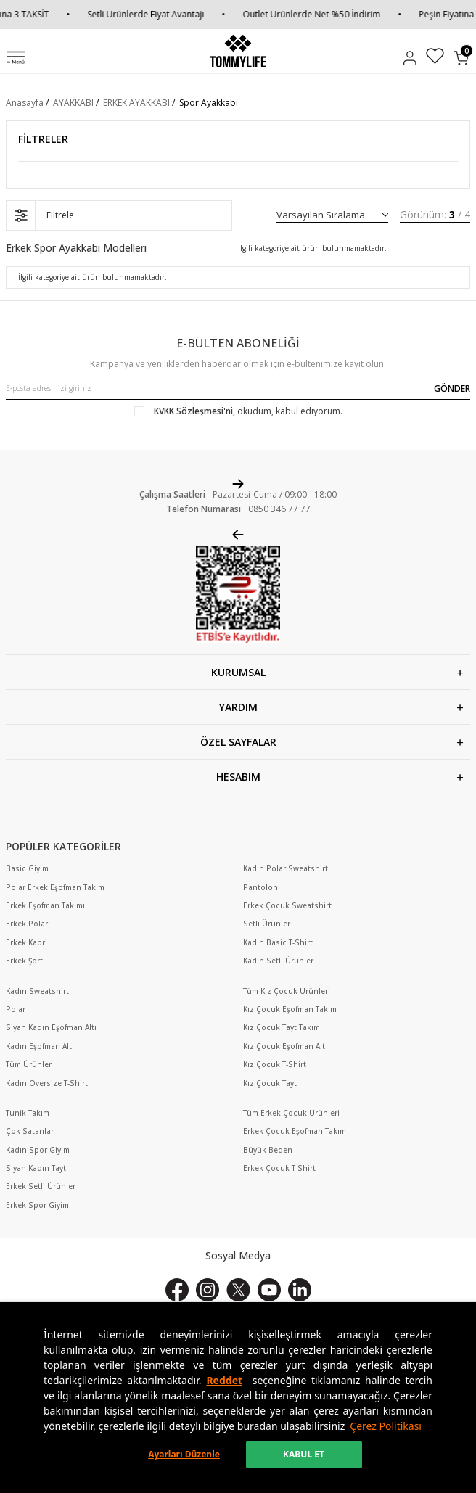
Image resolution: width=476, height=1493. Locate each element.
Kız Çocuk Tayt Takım (281, 1027)
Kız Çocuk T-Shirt (274, 1064)
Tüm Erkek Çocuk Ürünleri (291, 1113)
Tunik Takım (27, 1113)
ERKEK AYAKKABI (136, 102)
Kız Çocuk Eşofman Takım (290, 1009)
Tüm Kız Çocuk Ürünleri (286, 991)
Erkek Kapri (26, 942)
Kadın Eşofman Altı (40, 1046)
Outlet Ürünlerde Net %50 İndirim (318, 14)
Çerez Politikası (386, 1426)
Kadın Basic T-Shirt (278, 942)
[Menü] (15, 58)
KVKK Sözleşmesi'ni (193, 411)
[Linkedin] (299, 1289)
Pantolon (260, 887)
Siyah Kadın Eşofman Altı (51, 1027)
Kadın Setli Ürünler (278, 961)
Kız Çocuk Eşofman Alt (284, 1046)
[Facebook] (177, 1289)
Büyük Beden (267, 1150)
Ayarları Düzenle (184, 1454)
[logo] (237, 51)
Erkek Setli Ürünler (40, 1186)
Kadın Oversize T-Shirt (47, 1083)
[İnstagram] (207, 1289)
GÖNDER (452, 388)
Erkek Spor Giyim (37, 1205)
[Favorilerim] (435, 57)
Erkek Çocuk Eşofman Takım (294, 1131)
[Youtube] (269, 1289)
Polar (15, 1009)
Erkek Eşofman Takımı (45, 905)
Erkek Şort (24, 961)
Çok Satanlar (30, 1131)
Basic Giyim (27, 868)
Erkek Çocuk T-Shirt (279, 1168)
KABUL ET (303, 1454)
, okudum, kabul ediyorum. (238, 411)
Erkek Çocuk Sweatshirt (287, 905)
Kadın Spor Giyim (38, 1150)
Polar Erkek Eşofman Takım (55, 887)
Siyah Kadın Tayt (36, 1168)
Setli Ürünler (266, 924)
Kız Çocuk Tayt (270, 1083)
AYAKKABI (73, 102)
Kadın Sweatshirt (37, 991)
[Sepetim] (461, 58)
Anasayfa (25, 102)
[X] (238, 1289)
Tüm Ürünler (29, 1064)
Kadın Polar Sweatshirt (285, 868)
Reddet (224, 1380)
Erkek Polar (27, 924)
